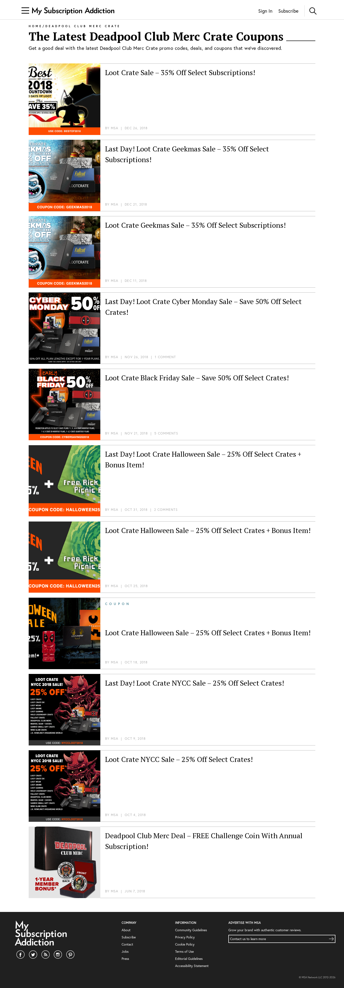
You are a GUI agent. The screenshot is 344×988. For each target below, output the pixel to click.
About (126, 930)
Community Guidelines (190, 930)
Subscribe (287, 11)
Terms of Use (184, 951)
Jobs (125, 951)
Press (125, 958)
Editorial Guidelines (188, 958)
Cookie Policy (184, 944)
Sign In (263, 11)
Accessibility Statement (191, 965)
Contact (127, 944)
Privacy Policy (185, 937)
